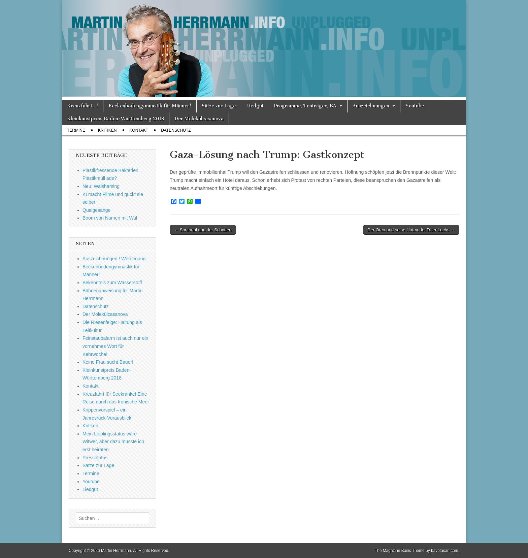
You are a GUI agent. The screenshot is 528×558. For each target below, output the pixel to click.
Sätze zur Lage (219, 106)
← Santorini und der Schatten (203, 229)
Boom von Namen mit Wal (109, 218)
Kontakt (138, 130)
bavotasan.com (444, 550)
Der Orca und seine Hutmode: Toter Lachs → (411, 229)
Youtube (414, 106)
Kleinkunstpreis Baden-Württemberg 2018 (115, 119)
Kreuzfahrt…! (82, 106)
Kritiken (107, 130)
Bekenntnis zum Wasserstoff (112, 282)
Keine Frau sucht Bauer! (107, 362)
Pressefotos (94, 457)
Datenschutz (176, 130)
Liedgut (255, 106)
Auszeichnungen (371, 106)
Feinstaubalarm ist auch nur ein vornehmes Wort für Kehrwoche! (115, 346)
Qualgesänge (96, 210)
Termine (76, 130)
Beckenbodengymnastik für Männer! (149, 106)
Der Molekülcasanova (199, 119)
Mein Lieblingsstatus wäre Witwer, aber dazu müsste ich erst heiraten (113, 441)
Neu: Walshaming (101, 186)
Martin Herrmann (116, 550)
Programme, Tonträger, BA (305, 106)
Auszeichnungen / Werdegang (113, 258)
